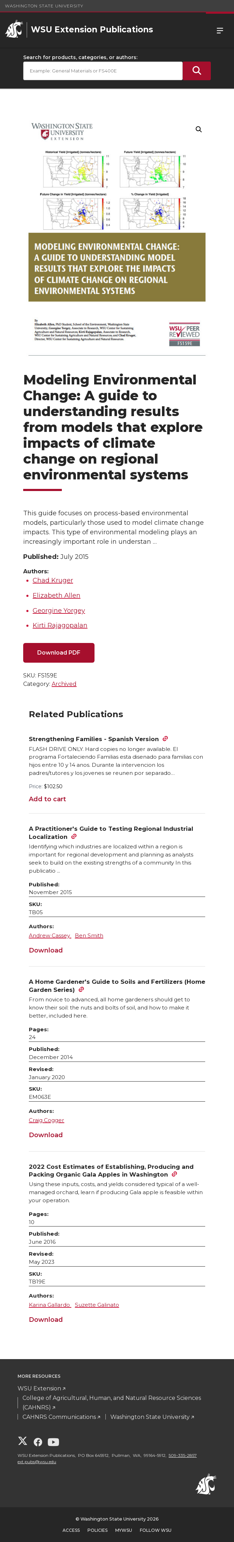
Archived (64, 684)
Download (46, 950)
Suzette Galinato (97, 1304)
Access (71, 1530)
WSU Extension (39, 1388)
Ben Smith (89, 935)
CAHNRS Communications (59, 1417)
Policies (97, 1530)
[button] (199, 129)
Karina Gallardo (50, 1304)
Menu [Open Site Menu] (220, 29)
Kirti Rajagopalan (60, 625)
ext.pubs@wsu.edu (37, 1461)
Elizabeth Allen (56, 595)
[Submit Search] (197, 71)
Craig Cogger (46, 1120)
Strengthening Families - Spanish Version (94, 739)
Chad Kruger (53, 580)
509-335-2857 (183, 1455)
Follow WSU (155, 1530)
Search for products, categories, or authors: (80, 57)
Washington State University (44, 5)
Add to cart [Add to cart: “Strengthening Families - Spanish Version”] (47, 799)
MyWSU (123, 1530)
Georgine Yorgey (59, 610)
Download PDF (58, 652)
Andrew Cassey (50, 935)
